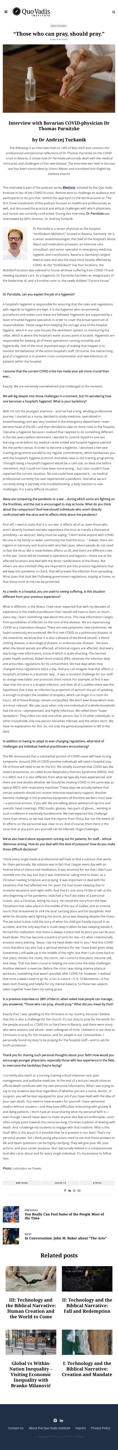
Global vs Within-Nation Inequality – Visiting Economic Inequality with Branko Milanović (30, 1374)
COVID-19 (60, 1183)
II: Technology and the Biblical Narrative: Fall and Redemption (87, 1305)
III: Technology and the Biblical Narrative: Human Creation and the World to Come (31, 1308)
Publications (59, 39)
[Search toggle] (112, 12)
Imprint (80, 1428)
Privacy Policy (100, 1428)
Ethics (97, 1183)
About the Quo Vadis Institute (49, 1428)
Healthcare (58, 26)
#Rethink (22, 1183)
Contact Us (16, 1428)
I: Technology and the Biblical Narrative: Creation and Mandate (87, 1368)
